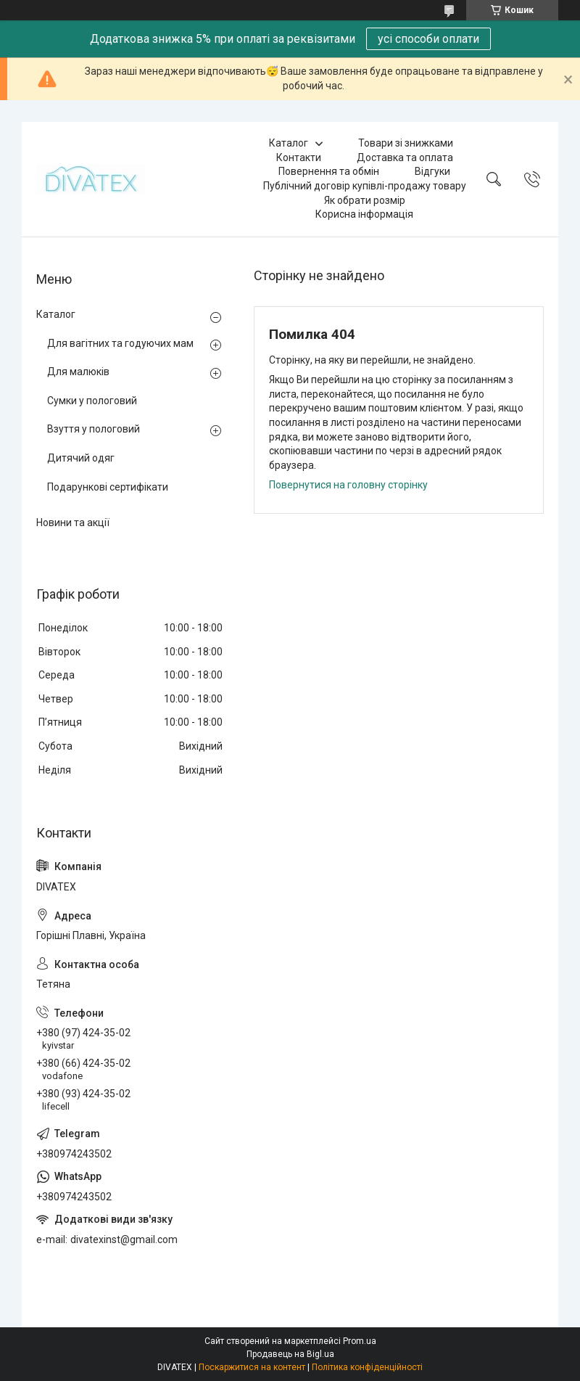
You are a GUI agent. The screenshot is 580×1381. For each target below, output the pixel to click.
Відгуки (432, 171)
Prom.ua (359, 1341)
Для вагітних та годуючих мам (120, 343)
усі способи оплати (428, 39)
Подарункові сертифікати (107, 487)
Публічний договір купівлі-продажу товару (364, 186)
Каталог (288, 143)
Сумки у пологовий (92, 400)
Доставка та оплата (405, 157)
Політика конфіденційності (367, 1367)
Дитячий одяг (81, 458)
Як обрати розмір (364, 200)
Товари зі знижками (405, 143)
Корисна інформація (364, 214)
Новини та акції (72, 522)
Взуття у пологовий (93, 429)
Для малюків (78, 371)
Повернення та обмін (328, 171)
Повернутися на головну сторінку (348, 485)
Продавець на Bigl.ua (290, 1354)
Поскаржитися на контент (252, 1367)
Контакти (298, 157)
